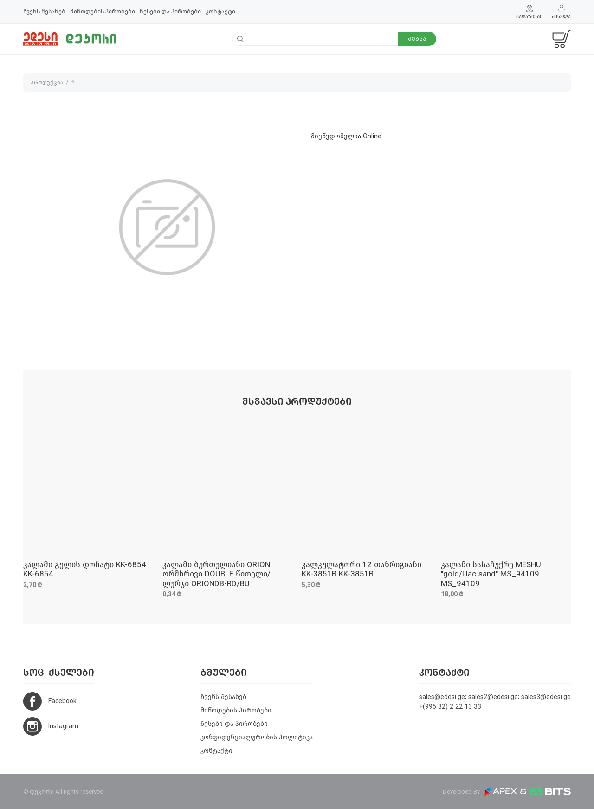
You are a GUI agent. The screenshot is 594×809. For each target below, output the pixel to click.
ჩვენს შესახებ (44, 11)
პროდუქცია (47, 82)
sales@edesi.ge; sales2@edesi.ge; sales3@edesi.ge (495, 697)
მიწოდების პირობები (102, 11)
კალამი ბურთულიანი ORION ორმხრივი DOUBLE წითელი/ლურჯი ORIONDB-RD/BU (216, 574)
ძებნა (417, 38)
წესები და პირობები (170, 11)
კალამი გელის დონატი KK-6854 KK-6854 (84, 569)
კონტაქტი (220, 11)
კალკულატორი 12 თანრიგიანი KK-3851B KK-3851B (361, 569)
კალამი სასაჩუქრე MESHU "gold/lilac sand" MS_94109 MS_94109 (491, 574)
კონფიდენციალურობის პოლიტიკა (256, 737)
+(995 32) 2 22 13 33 (450, 707)
